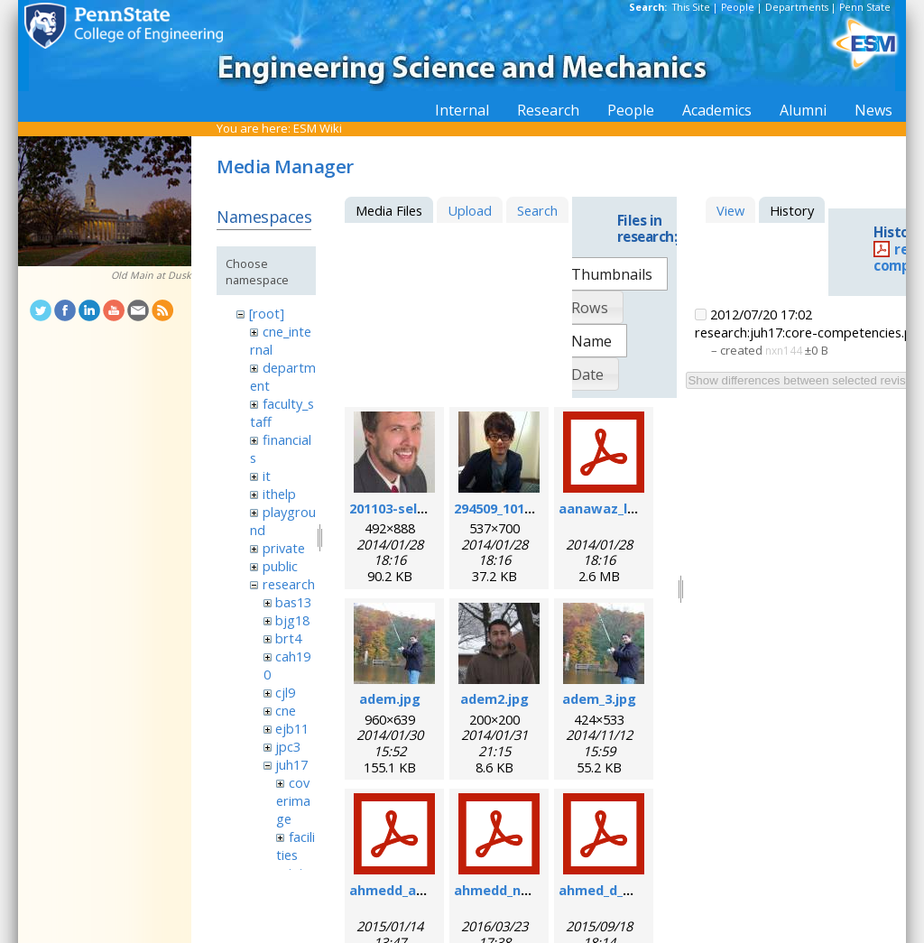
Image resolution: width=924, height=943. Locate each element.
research (289, 584)
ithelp (279, 494)
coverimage (293, 800)
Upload (470, 210)
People (737, 7)
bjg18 (292, 620)
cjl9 (285, 692)
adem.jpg (389, 698)
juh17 (291, 764)
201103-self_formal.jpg (424, 508)
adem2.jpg (494, 698)
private (284, 548)
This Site (691, 7)
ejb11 (292, 728)
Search (537, 210)
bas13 (293, 602)
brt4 (288, 638)
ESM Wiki (317, 128)
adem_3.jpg (599, 698)
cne (285, 710)
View (730, 210)
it (267, 476)
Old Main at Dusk (151, 275)
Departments (796, 7)
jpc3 (287, 746)
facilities (295, 845)
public (280, 566)
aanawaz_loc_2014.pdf (631, 508)
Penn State (865, 7)
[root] (266, 313)
